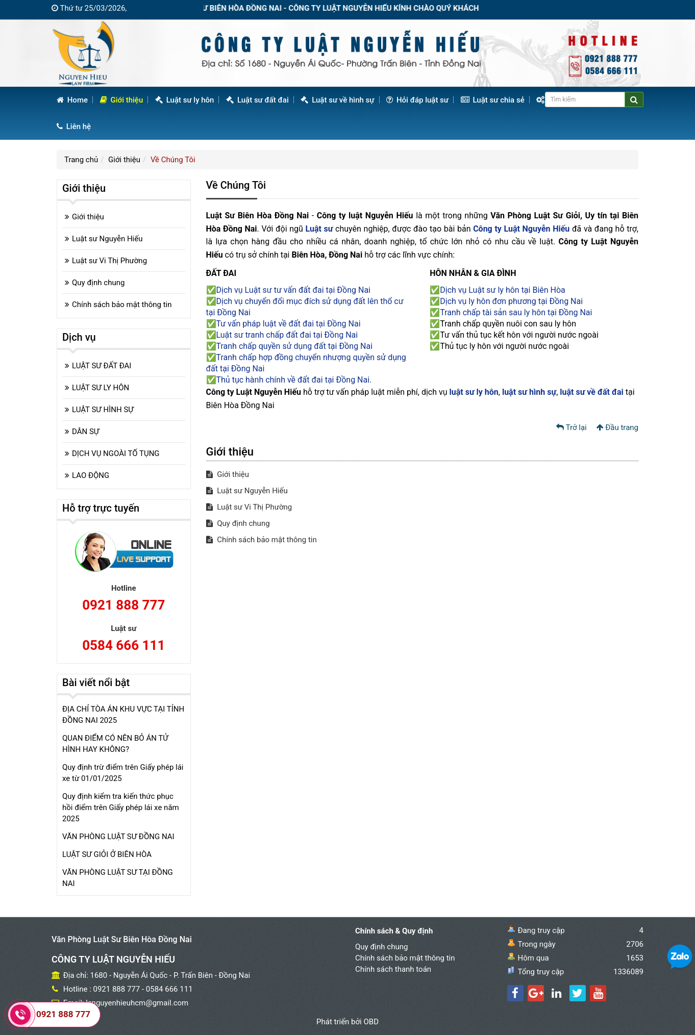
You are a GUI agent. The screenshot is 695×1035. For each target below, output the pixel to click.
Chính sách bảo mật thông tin (261, 539)
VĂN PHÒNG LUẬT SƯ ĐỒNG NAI (118, 836)
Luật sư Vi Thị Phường (249, 507)
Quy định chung (238, 523)
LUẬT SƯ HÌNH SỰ (103, 409)
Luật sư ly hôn (184, 100)
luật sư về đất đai (592, 392)
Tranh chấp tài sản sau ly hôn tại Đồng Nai (516, 312)
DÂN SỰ (85, 431)
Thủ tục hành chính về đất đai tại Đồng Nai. (294, 380)
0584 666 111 (123, 645)
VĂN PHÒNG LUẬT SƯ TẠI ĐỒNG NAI (117, 878)
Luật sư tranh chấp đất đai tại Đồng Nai (287, 335)
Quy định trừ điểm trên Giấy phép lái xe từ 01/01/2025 (123, 773)
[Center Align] (634, 99)
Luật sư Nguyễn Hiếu (247, 490)
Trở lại (571, 427)
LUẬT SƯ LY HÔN (100, 387)
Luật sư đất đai (257, 100)
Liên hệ (74, 126)
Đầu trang (618, 427)
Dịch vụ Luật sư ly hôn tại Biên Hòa (502, 290)
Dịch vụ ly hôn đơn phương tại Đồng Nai (511, 301)
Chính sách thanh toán (393, 969)
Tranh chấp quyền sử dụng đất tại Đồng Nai (294, 346)
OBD (371, 1021)
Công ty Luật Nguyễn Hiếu (521, 229)
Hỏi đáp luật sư (417, 100)
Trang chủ (81, 159)
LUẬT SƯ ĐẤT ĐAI (101, 365)
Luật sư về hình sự (337, 100)
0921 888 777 (123, 605)
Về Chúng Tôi (173, 159)
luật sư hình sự (529, 392)
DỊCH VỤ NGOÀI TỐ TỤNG (116, 453)
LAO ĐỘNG (90, 475)
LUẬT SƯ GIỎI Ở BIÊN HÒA (107, 854)
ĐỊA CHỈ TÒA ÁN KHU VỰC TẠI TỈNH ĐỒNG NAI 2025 (123, 714)
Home (72, 100)
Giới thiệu (121, 100)
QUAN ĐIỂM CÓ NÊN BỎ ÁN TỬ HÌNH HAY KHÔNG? (115, 744)
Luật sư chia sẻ (493, 100)
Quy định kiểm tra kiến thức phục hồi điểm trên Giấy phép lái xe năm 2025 (120, 807)
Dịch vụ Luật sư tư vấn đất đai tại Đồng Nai (293, 290)
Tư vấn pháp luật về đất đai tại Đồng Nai (288, 324)
